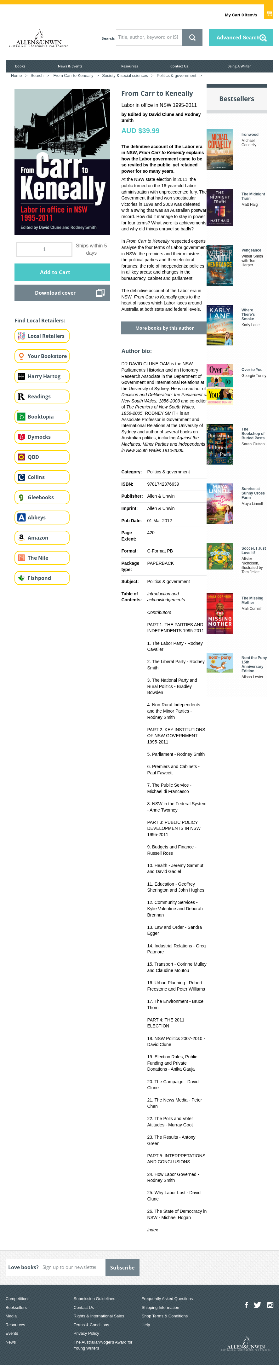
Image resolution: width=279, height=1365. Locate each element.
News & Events (70, 66)
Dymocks (39, 436)
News (11, 1342)
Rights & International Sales (99, 1316)
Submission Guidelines (94, 1298)
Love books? (23, 1267)
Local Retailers (46, 336)
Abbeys (37, 517)
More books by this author (164, 328)
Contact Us (179, 66)
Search (108, 38)
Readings (39, 396)
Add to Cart (55, 272)
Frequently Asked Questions (167, 1298)
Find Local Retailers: (39, 320)
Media (11, 1316)
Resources (129, 66)
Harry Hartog (44, 376)
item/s (241, 15)
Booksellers (16, 1307)
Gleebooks (41, 497)
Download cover (55, 292)
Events (12, 1333)
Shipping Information (160, 1307)
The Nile (38, 557)
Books (20, 66)
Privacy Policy (86, 1333)
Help (146, 1324)
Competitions (18, 1298)
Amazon (38, 537)
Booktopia (41, 416)
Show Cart (268, 11)
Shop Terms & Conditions (165, 1316)
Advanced (238, 37)
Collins (36, 477)
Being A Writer (239, 66)
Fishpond (39, 578)
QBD (33, 457)
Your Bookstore (47, 356)
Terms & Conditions (91, 1324)
